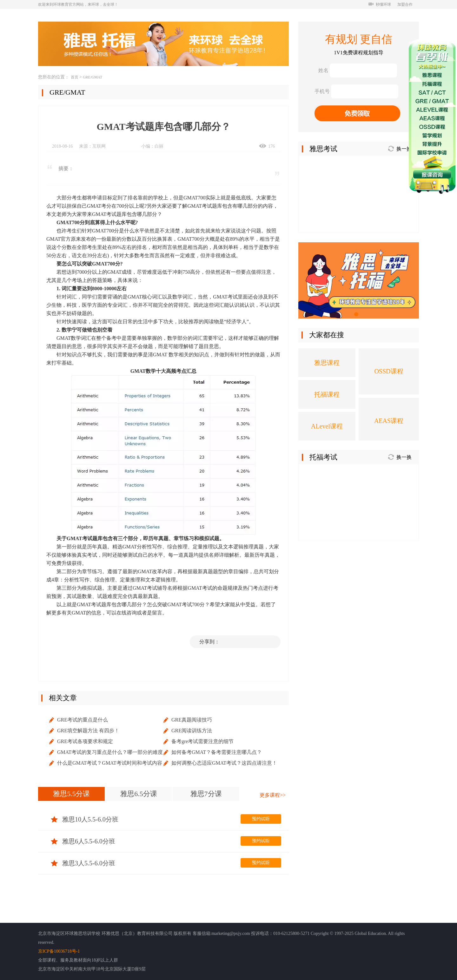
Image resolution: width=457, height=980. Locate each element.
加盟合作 (405, 4)
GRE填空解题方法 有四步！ (88, 730)
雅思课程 (327, 362)
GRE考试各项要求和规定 (85, 741)
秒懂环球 (379, 4)
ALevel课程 (327, 426)
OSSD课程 (388, 371)
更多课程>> (273, 795)
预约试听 (261, 818)
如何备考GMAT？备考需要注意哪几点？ (216, 752)
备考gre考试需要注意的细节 (202, 741)
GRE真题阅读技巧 (191, 719)
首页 (74, 77)
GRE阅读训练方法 (191, 730)
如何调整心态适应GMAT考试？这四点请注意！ (224, 763)
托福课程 (327, 394)
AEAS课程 (388, 420)
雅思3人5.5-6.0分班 (83, 863)
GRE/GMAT (92, 77)
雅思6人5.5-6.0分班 (83, 841)
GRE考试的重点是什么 (82, 719)
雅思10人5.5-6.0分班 (84, 819)
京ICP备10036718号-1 (59, 951)
